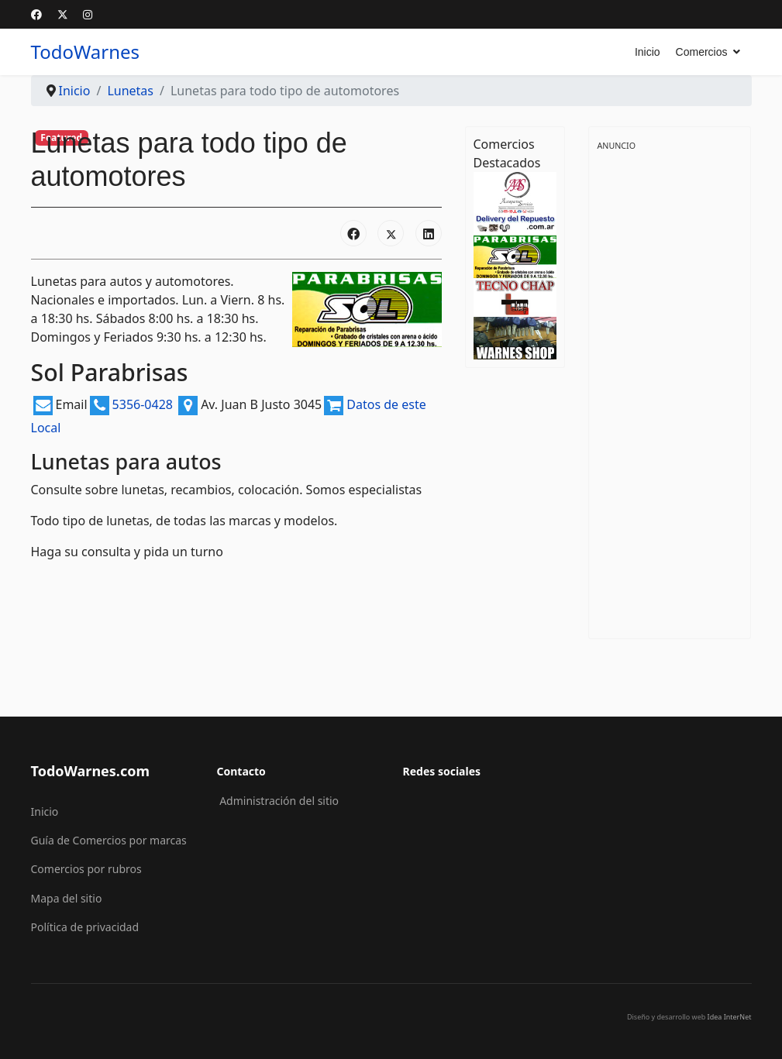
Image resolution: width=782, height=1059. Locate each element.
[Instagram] (87, 14)
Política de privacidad (85, 927)
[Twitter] (62, 14)
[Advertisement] (669, 385)
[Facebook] (36, 14)
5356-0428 (157, 404)
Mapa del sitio (66, 898)
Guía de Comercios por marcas (109, 840)
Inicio (647, 52)
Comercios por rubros (86, 868)
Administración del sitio (279, 800)
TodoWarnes (85, 52)
